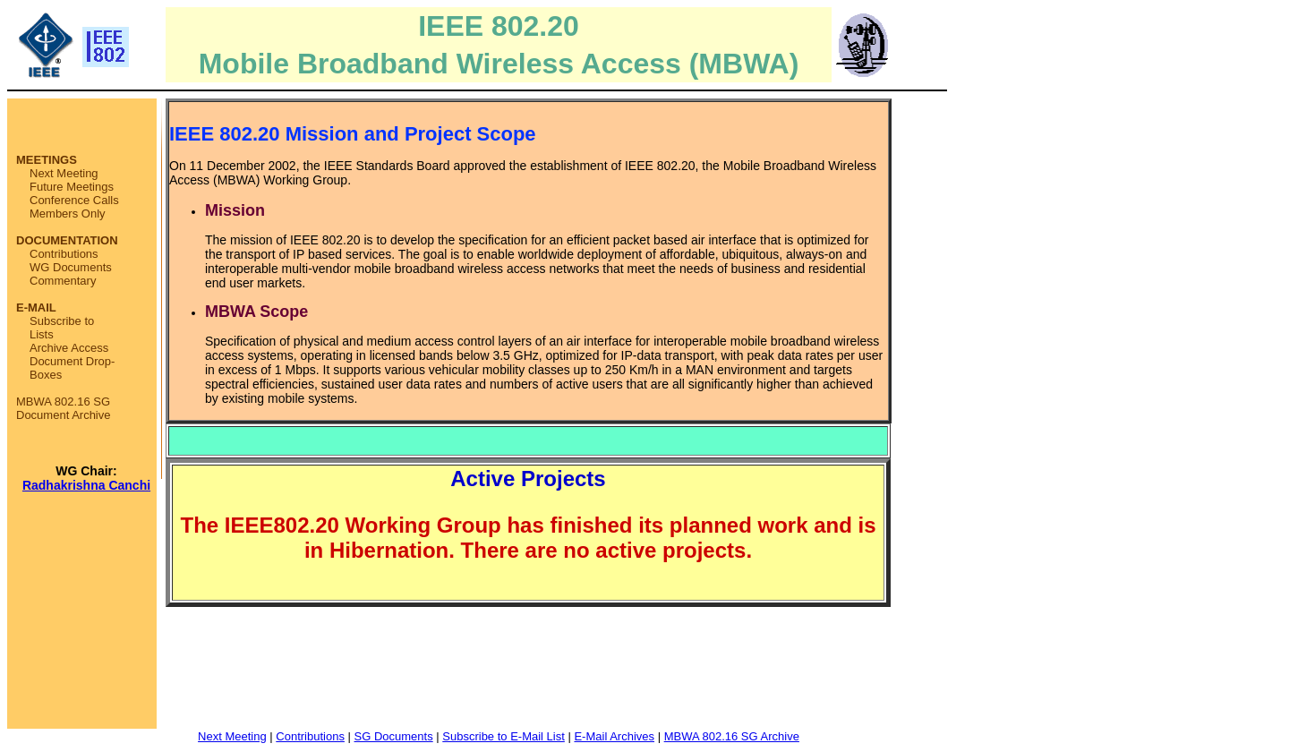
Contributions (64, 254)
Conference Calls (74, 200)
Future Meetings (72, 186)
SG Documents (393, 736)
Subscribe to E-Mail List (503, 736)
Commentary (63, 280)
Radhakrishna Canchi (86, 485)
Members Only (68, 213)
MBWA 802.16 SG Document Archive (63, 408)
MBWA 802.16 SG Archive (731, 736)
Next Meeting (64, 173)
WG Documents (71, 267)
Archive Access (69, 348)
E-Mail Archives (614, 736)
